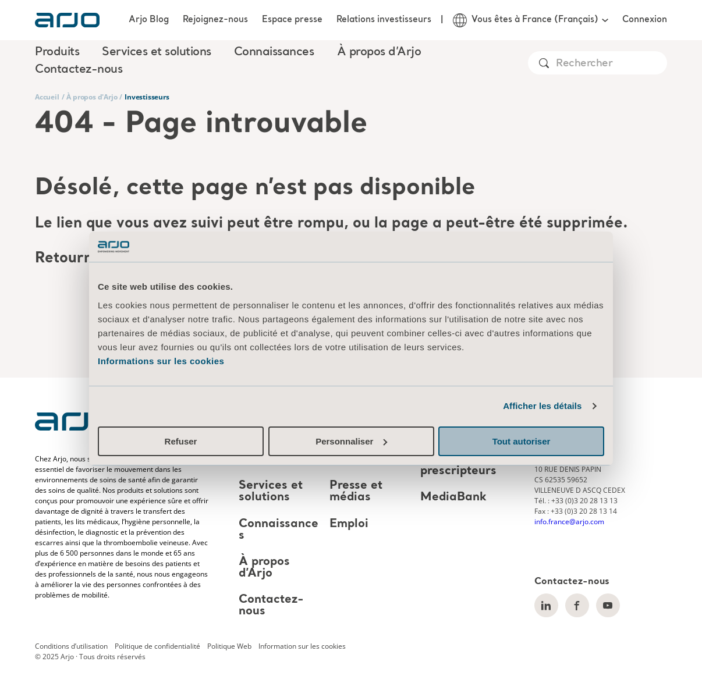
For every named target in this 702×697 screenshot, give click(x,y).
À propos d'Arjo (91, 97)
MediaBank (453, 498)
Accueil (47, 97)
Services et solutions (271, 491)
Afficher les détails (542, 406)
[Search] (611, 64)
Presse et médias (355, 491)
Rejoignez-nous (215, 20)
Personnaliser (351, 441)
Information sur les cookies (302, 646)
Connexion (644, 20)
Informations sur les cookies (161, 361)
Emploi (348, 524)
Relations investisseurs (383, 20)
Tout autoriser (521, 441)
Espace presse (292, 20)
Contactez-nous (78, 70)
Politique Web (229, 646)
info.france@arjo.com (569, 522)
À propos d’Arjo (264, 567)
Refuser (181, 441)
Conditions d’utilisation (71, 646)
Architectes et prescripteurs (461, 465)
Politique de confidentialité (157, 646)
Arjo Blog (149, 20)
